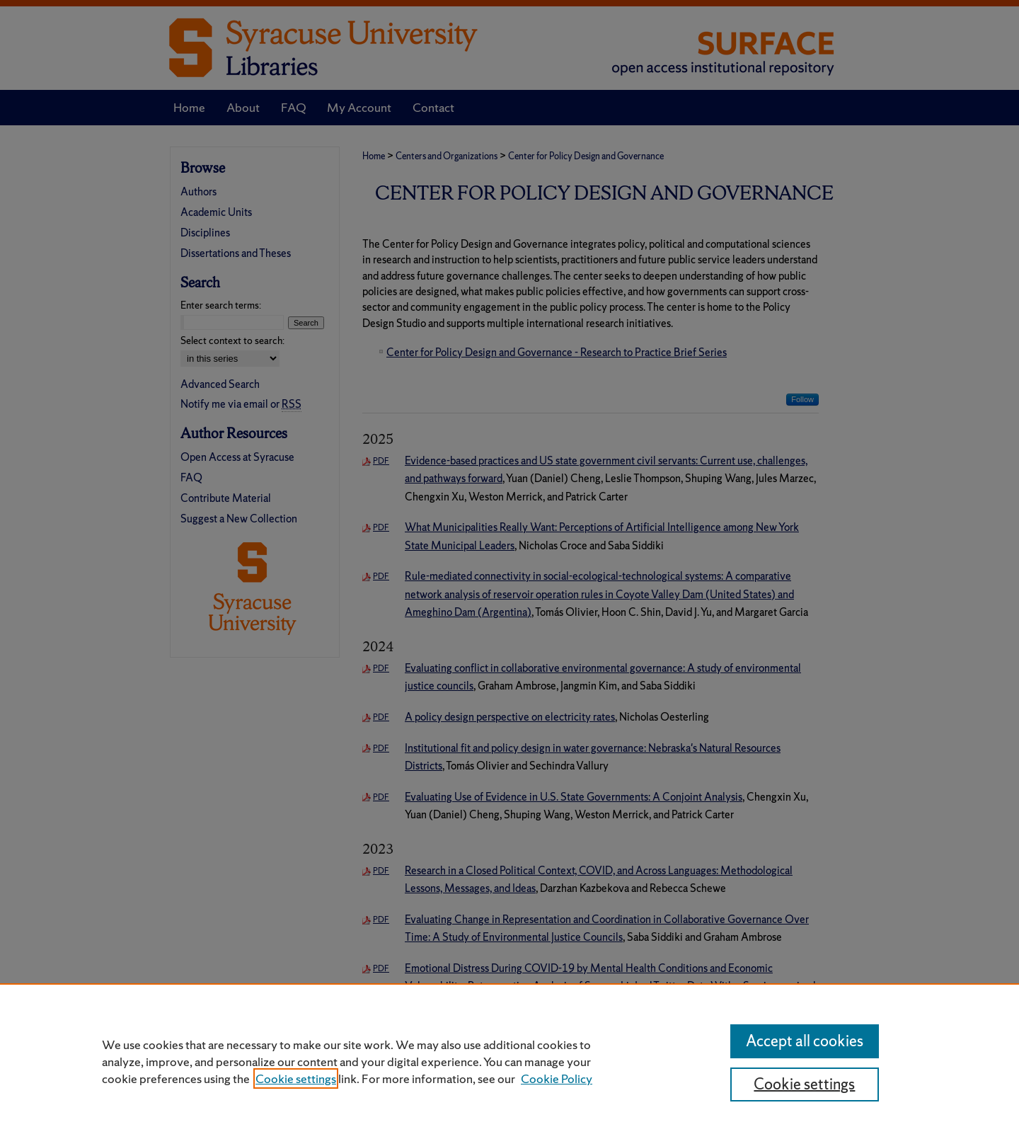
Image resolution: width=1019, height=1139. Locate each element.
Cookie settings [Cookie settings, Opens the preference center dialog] (804, 1084)
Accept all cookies (804, 1041)
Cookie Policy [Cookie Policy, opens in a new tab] (556, 1078)
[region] (509, 1061)
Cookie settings (295, 1078)
